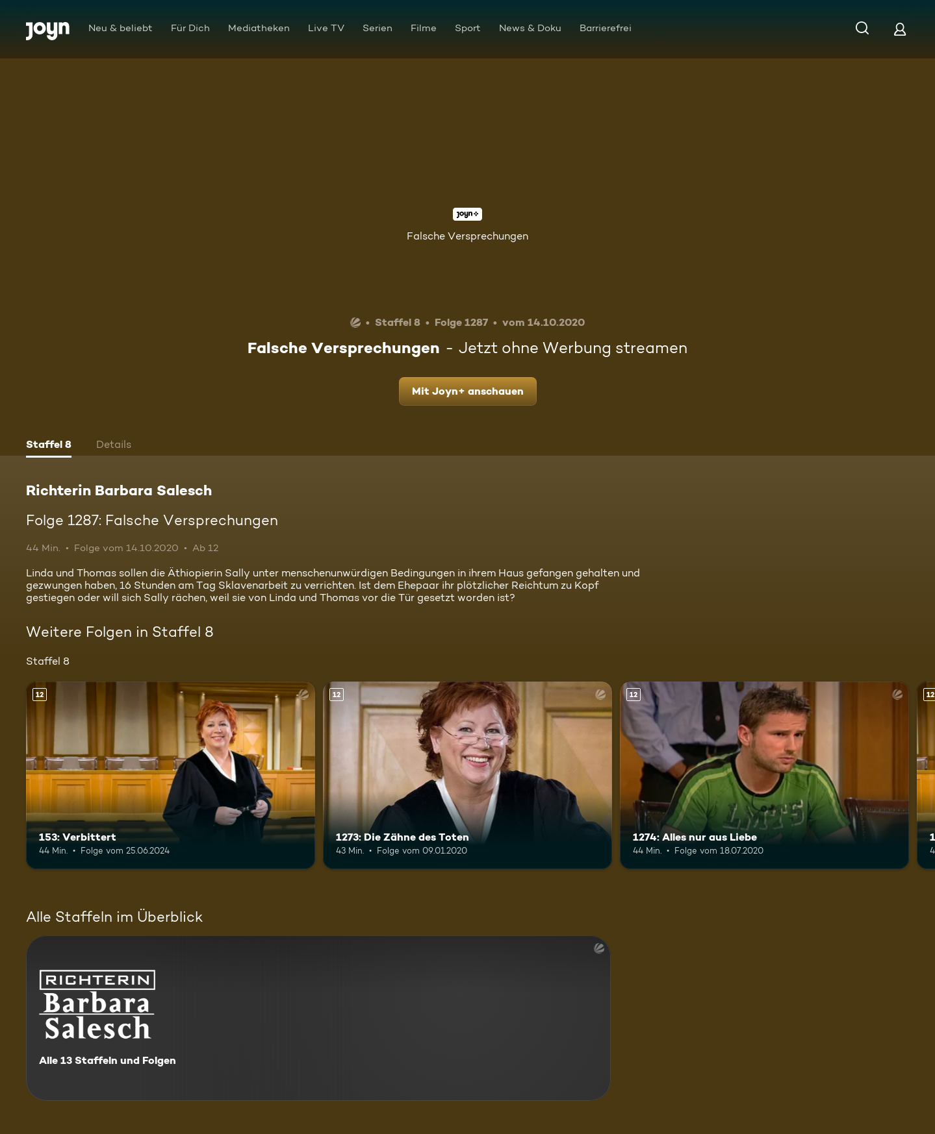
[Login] (900, 29)
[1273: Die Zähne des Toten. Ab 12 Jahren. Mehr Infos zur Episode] (467, 775)
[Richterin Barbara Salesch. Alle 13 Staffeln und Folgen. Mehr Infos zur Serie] (318, 1018)
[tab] (48, 446)
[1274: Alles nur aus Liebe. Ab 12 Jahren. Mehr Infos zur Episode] (764, 775)
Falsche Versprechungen (467, 236)
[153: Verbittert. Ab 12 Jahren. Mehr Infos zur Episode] (170, 775)
